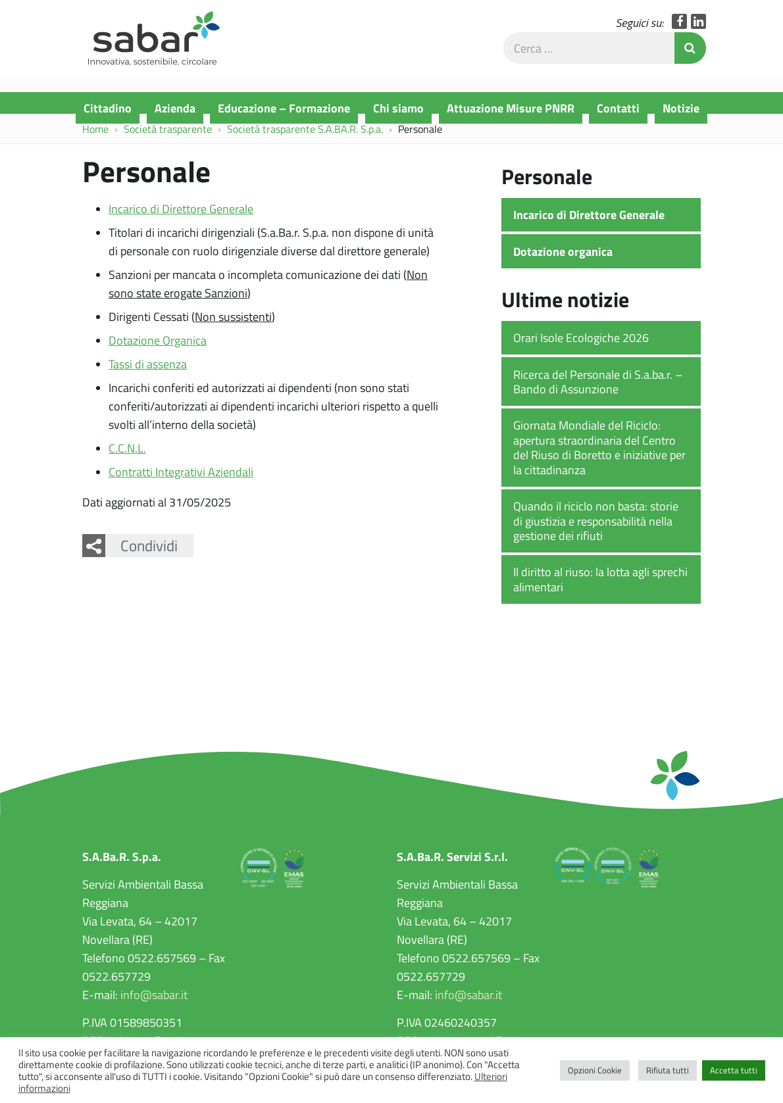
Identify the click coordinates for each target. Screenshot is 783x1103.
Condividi (149, 555)
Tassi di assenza (148, 373)
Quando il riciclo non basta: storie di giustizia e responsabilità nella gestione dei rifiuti (595, 530)
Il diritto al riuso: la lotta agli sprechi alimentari (600, 589)
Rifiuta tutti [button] (667, 1070)
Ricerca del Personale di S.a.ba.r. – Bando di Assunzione (597, 391)
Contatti (618, 107)
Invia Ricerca (690, 56)
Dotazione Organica (158, 350)
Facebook (679, 29)
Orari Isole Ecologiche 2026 (581, 347)
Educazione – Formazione (284, 107)
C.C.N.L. (127, 458)
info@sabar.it (154, 1004)
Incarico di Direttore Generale (181, 218)
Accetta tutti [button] (733, 1070)
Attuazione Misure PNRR (510, 107)
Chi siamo (398, 107)
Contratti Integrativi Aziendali (181, 481)
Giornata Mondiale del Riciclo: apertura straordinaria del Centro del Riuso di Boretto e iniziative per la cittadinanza (599, 457)
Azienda (175, 107)
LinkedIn (698, 29)
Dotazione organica (563, 260)
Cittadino (108, 107)
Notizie (681, 107)
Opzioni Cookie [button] (595, 1070)
